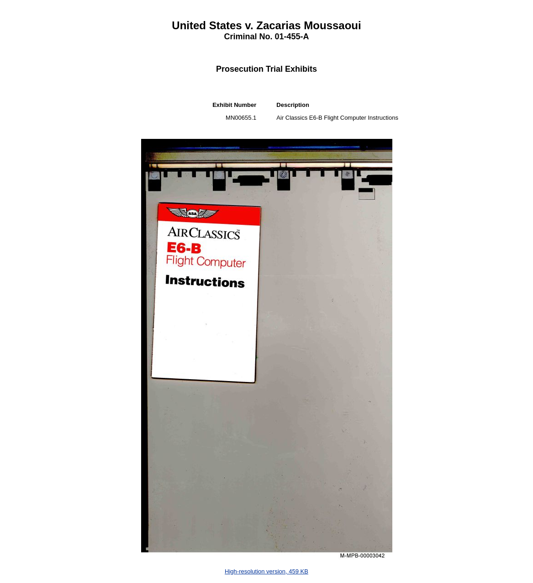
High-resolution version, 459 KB (266, 571)
